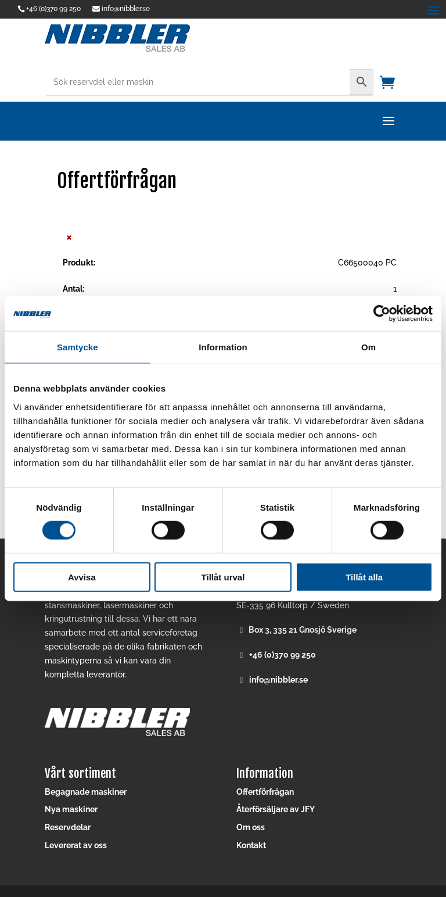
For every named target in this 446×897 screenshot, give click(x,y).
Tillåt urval (223, 577)
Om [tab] (368, 347)
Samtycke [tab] (77, 347)
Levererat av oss (76, 845)
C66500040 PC (367, 262)
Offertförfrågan (265, 791)
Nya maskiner (71, 809)
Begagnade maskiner (86, 791)
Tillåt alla (364, 577)
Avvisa (82, 577)
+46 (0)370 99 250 (53, 9)
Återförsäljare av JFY (275, 809)
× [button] (69, 237)
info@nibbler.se (278, 679)
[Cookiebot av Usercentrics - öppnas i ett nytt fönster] (382, 313)
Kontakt (251, 845)
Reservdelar (68, 827)
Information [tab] (223, 347)
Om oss (250, 827)
